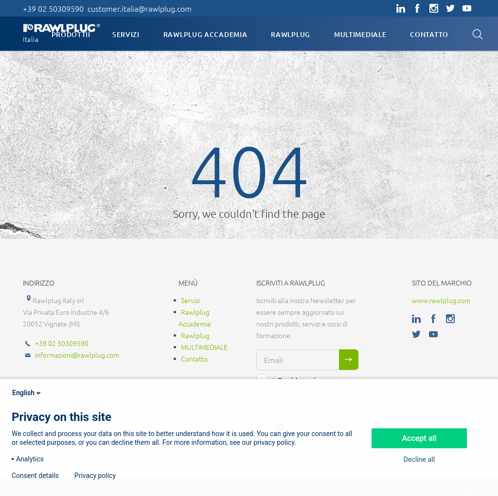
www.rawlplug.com (441, 300)
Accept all (419, 438)
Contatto (429, 34)
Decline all (419, 459)
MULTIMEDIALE (360, 34)
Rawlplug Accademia (205, 34)
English (27, 393)
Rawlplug (290, 34)
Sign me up (348, 359)
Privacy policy (95, 475)
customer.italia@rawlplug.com (140, 8)
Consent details (35, 475)
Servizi (126, 34)
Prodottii (71, 34)
